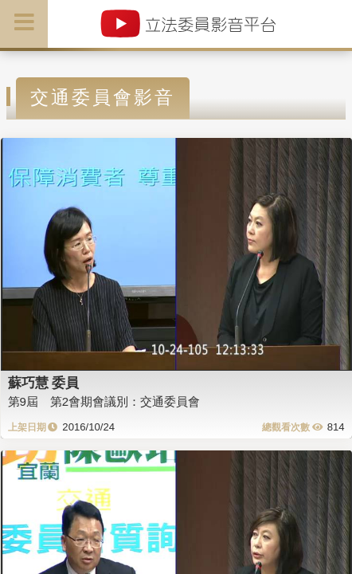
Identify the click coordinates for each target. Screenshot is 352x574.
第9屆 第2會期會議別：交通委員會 (104, 401)
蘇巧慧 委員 (44, 382)
